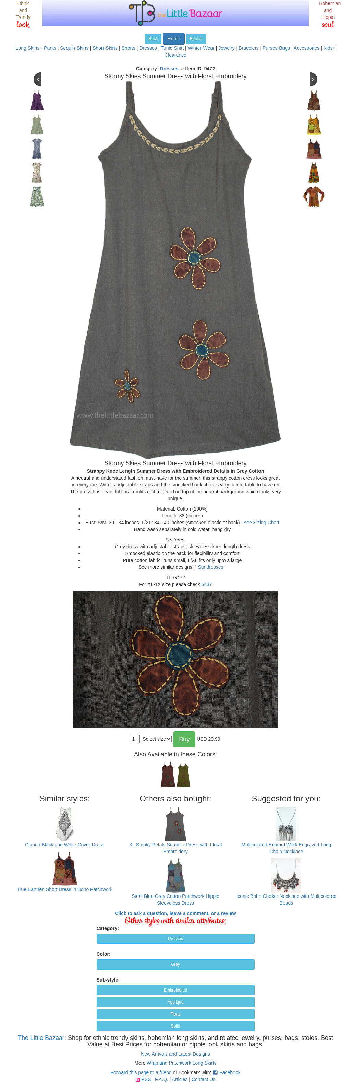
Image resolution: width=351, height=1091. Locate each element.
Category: (108, 928)
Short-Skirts (105, 48)
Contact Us (203, 1079)
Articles (180, 1079)
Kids (328, 48)
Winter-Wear (201, 48)
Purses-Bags (276, 48)
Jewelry (226, 48)
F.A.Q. (161, 1079)
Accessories (306, 48)
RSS (146, 1079)
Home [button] (173, 39)
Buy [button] (184, 739)
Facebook (229, 1072)
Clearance (175, 55)
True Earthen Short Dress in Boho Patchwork (65, 889)
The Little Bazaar (41, 1037)
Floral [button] (175, 1014)
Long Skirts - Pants (36, 48)
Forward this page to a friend (140, 1072)
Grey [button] (175, 964)
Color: (104, 954)
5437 (206, 584)
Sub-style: (108, 980)
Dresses (148, 48)
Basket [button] (196, 38)
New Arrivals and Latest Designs (175, 1054)
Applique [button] (176, 1002)
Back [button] (153, 38)
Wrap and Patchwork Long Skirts (182, 1063)
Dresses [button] (175, 938)
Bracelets (248, 48)
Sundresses (210, 567)
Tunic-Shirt (172, 48)
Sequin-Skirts (74, 48)
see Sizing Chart (261, 522)
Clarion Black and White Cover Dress (64, 844)
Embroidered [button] (175, 990)
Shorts (128, 48)
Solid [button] (175, 1026)
